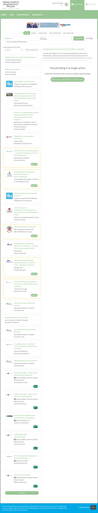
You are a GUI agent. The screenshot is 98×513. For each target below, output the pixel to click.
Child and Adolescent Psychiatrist (16, 317)
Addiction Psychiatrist (12, 69)
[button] (89, 38)
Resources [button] (37, 15)
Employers (91, 4)
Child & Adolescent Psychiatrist (25, 227)
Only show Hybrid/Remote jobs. (17, 42)
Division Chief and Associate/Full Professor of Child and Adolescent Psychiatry (26, 284)
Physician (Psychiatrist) (22, 475)
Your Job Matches (55, 33)
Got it (93, 507)
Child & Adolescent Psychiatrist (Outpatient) (20, 57)
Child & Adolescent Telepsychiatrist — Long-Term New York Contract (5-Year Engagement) (26, 153)
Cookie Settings (83, 507)
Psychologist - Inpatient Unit (24, 81)
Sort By (7, 50)
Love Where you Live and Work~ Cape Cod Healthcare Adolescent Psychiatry (25, 346)
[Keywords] (21, 38)
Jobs (11, 15)
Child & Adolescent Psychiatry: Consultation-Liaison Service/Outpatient (24, 174)
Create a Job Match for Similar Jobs (67, 79)
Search (26, 33)
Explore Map (43, 33)
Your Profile (23, 15)
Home (3, 15)
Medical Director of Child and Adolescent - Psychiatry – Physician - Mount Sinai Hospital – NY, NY (26, 246)
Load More (22, 493)
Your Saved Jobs (68, 33)
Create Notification (32, 50)
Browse (33, 33)
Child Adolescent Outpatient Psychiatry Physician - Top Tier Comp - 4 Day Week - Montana (24, 262)
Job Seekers (77, 4)
